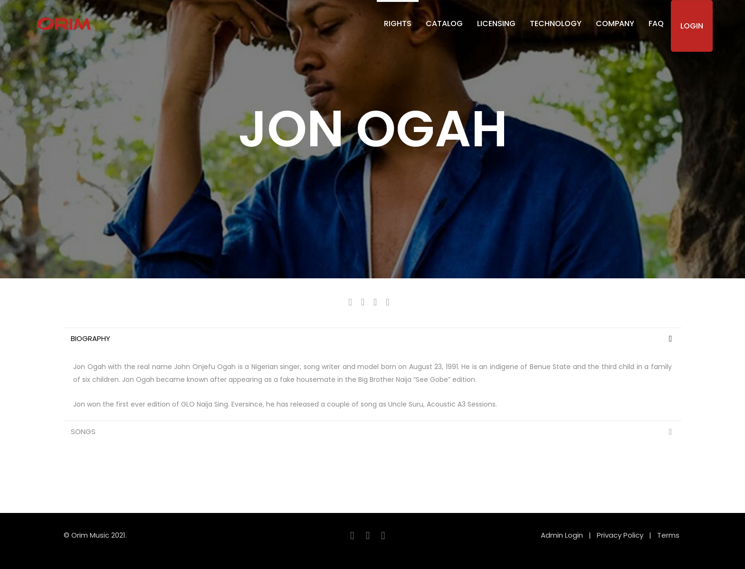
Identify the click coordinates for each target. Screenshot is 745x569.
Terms (669, 535)
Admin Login (562, 535)
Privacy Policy (620, 535)
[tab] (372, 338)
